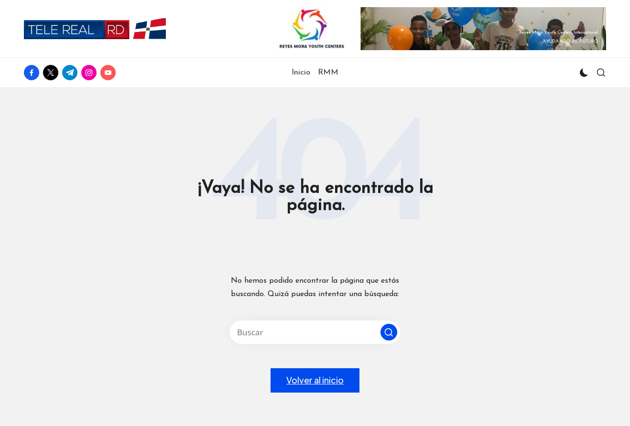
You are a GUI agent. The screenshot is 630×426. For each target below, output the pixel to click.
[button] (388, 332)
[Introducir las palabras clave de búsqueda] (315, 332)
